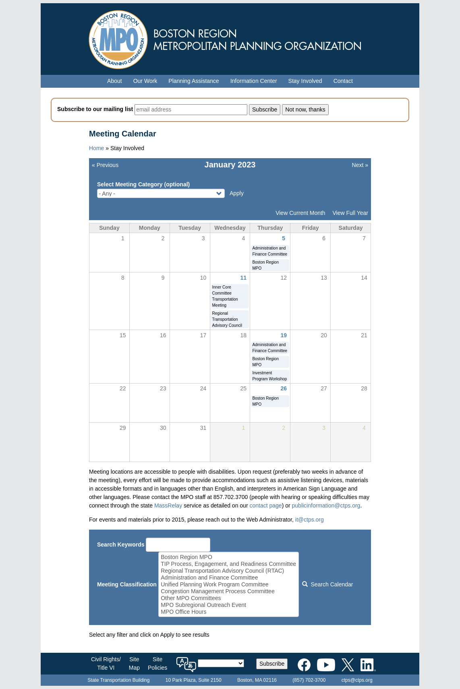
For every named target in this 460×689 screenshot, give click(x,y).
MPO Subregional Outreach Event (228, 605)
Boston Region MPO (228, 557)
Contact (343, 81)
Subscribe (271, 663)
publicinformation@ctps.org (326, 505)
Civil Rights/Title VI (106, 663)
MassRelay (168, 505)
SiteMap (134, 663)
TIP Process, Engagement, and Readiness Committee (228, 564)
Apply (237, 193)
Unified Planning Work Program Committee (228, 584)
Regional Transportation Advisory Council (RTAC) (228, 570)
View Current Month (300, 213)
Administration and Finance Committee (228, 577)
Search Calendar (327, 584)
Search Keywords (121, 544)
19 (283, 335)
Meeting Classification (127, 584)
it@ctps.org (309, 519)
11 (243, 277)
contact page (265, 505)
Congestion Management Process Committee (228, 591)
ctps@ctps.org (357, 680)
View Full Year (350, 213)
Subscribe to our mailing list (95, 109)
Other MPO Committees (228, 598)
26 (283, 388)
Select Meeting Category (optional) (143, 184)
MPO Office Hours (228, 612)
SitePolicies (157, 663)
